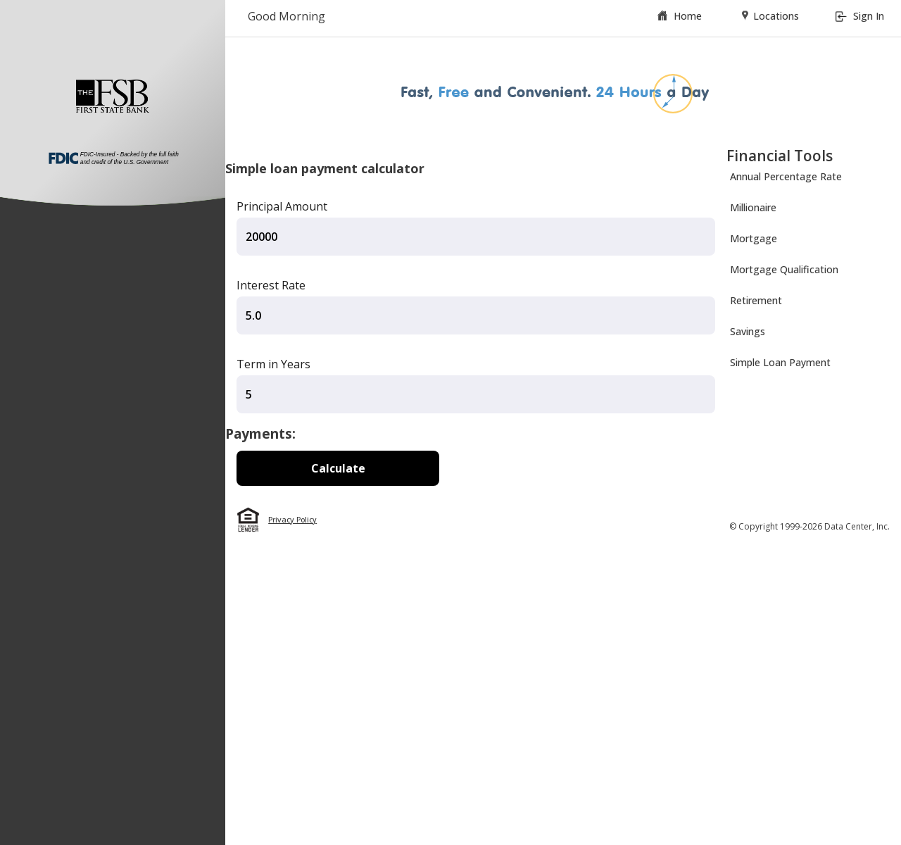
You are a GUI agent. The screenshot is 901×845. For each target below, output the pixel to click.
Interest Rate (271, 285)
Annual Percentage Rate (786, 176)
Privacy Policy (292, 520)
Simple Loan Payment (780, 362)
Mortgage (753, 238)
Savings (747, 331)
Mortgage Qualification (784, 269)
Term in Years (273, 364)
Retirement (756, 300)
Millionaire (753, 207)
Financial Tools (779, 155)
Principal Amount (282, 206)
